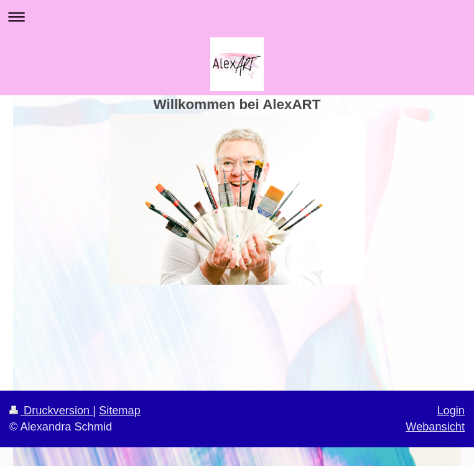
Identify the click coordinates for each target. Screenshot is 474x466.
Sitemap (120, 410)
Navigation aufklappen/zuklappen (237, 16)
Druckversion (51, 410)
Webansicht (435, 427)
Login (451, 410)
